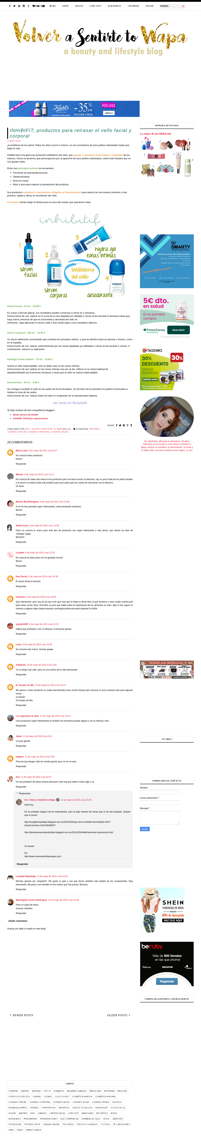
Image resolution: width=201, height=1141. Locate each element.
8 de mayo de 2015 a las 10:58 (54, 501)
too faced (68, 1124)
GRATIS (79, 6)
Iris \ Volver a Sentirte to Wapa (39, 800)
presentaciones (48, 1119)
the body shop (32, 1124)
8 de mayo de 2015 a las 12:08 (44, 525)
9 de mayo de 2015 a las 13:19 (44, 624)
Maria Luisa (22, 450)
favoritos (64, 1107)
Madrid (25, 1091)
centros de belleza (19, 1096)
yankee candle (33, 1130)
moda (114, 1113)
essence (34, 1107)
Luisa (18, 644)
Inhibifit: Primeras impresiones (30, 418)
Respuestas (24, 793)
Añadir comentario (17, 921)
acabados (59, 1091)
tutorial (105, 1124)
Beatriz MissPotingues (27, 501)
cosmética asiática (82, 1096)
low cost (73, 1113)
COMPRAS (13, 1091)
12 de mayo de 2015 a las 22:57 (36, 777)
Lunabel (20, 552)
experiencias (48, 1107)
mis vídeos (102, 1113)
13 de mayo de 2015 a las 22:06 (52, 876)
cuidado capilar (17, 432)
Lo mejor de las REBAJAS (155, 133)
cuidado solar (81, 1102)
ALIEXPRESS (114, 6)
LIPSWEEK (133, 6)
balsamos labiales (77, 1091)
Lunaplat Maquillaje (26, 876)
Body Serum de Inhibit (25, 414)
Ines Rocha (21, 576)
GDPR (65, 6)
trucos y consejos (87, 1124)
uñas (11, 1130)
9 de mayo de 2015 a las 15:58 (37, 644)
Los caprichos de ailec (27, 716)
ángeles (20, 756)
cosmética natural (105, 1096)
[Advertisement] (70, 1050)
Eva (18, 777)
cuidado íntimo (100, 1102)
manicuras (87, 1113)
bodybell (94, 429)
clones (48, 1096)
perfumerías (30, 1119)
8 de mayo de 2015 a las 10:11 (39, 474)
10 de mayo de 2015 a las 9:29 (41, 665)
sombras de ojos (90, 1119)
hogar (12, 1113)
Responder (21, 464)
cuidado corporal (39, 432)
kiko (32, 1113)
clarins (37, 1096)
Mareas (19, 474)
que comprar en (69, 1119)
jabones (23, 1113)
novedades (14, 1119)
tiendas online (51, 1124)
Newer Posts (20, 1015)
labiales (42, 1113)
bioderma (109, 1091)
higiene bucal (118, 1107)
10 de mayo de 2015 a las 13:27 (50, 685)
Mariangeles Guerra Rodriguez (31, 900)
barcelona (95, 1091)
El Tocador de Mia (25, 685)
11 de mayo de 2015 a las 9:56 (40, 756)
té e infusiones (121, 1124)
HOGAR (150, 6)
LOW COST (95, 6)
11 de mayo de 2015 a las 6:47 (37, 736)
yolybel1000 (22, 624)
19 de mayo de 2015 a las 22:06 (63, 900)
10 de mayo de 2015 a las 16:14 (55, 716)
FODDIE (164, 6)
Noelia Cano (22, 525)
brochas (122, 1091)
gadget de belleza (82, 1107)
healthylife (101, 1107)
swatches (118, 1119)
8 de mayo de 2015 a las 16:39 (43, 576)
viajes (20, 1130)
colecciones (62, 1096)
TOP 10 (47, 1091)
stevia (106, 1119)
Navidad (36, 1091)
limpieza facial (57, 1113)
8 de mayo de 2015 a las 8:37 (43, 450)
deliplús (116, 1102)
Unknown (20, 597)
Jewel (19, 736)
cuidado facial (60, 432)
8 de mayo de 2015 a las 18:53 (41, 597)
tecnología (14, 1124)
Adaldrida (21, 665)
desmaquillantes (17, 1107)
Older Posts (119, 1015)
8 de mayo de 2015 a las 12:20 (40, 552)
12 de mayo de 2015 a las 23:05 (75, 800)
